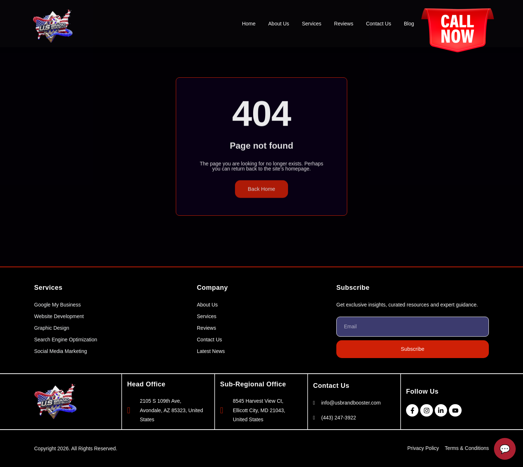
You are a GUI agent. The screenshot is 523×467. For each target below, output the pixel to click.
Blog (409, 24)
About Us (278, 24)
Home (248, 24)
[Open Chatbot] (505, 449)
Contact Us (378, 24)
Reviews (343, 24)
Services (311, 24)
